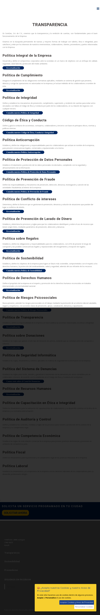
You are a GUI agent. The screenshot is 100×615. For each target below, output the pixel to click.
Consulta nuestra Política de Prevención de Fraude (27, 192)
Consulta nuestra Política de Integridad (22, 113)
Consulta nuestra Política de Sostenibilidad (24, 271)
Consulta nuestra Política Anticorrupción (23, 152)
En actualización (13, 68)
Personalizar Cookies (84, 607)
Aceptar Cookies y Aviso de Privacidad (76, 602)
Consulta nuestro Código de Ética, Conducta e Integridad (30, 133)
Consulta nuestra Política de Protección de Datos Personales (31, 172)
